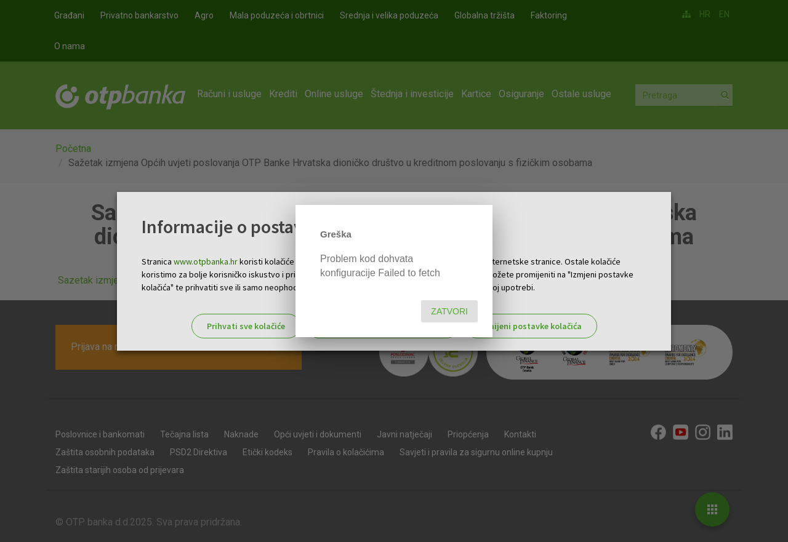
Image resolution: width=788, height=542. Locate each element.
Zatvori (449, 311)
